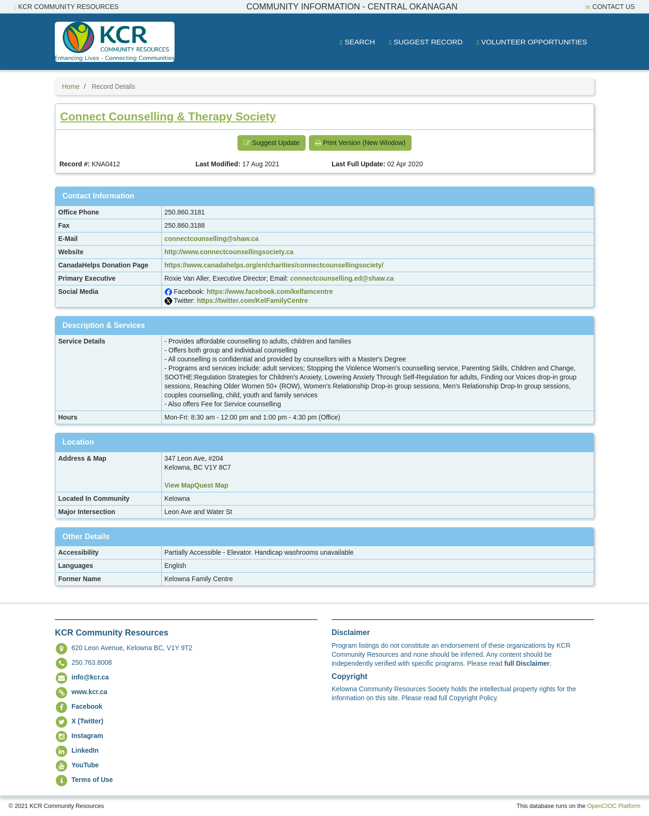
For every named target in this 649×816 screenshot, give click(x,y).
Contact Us (610, 7)
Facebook (86, 706)
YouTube (85, 765)
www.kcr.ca (89, 692)
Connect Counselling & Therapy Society (168, 116)
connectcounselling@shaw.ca (212, 238)
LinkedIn (85, 750)
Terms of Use (92, 779)
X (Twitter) (87, 721)
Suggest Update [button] (271, 142)
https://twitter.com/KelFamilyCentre (252, 300)
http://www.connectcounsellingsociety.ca (229, 252)
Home (70, 86)
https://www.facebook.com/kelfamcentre (270, 291)
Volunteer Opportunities (532, 42)
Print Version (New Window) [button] (360, 142)
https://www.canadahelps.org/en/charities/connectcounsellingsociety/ (274, 265)
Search (357, 42)
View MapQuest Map (196, 485)
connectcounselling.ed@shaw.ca (342, 278)
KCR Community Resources (66, 7)
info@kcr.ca (90, 677)
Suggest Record (426, 42)
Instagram (87, 735)
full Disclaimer (527, 663)
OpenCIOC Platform (613, 806)
